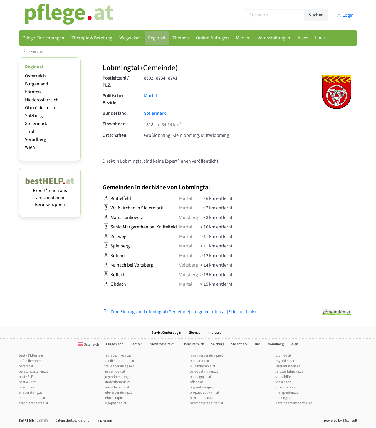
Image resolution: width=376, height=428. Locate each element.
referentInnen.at (287, 366)
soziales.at (283, 382)
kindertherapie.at (117, 382)
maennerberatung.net (206, 355)
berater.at (26, 366)
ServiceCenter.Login (166, 332)
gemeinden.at (114, 371)
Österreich (35, 76)
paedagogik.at (200, 376)
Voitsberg (188, 217)
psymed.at (283, 355)
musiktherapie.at (202, 366)
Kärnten (33, 92)
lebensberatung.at (118, 392)
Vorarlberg (35, 139)
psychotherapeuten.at (206, 403)
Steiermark (36, 123)
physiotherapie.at (203, 387)
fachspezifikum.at (117, 355)
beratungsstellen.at (33, 371)
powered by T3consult (340, 420)
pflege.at (196, 382)
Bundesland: (115, 113)
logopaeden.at (115, 403)
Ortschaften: (115, 135)
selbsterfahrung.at (289, 371)
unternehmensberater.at (293, 403)
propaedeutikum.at (204, 392)
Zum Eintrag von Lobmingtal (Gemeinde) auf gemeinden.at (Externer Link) (179, 312)
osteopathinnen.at (204, 371)
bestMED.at (27, 382)
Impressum (216, 332)
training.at (283, 397)
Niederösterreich (41, 100)
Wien (30, 147)
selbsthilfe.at (285, 376)
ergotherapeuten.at (33, 403)
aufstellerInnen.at (32, 360)
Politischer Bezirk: (113, 99)
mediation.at (199, 360)
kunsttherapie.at (116, 387)
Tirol (29, 131)
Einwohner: (114, 124)
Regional (36, 51)
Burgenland (36, 84)
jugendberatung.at (118, 376)
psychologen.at (201, 397)
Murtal (150, 95)
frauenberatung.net (119, 366)
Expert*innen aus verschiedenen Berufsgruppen (50, 194)
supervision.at (286, 387)
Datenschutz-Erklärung (72, 420)
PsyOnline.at (284, 360)
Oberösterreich (40, 108)
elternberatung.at (32, 397)
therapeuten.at (286, 392)
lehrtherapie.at (115, 397)
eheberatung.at (30, 392)
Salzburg (34, 115)
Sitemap (194, 332)
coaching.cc (27, 387)
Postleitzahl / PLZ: (116, 81)
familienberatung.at (119, 360)
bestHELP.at (28, 376)
